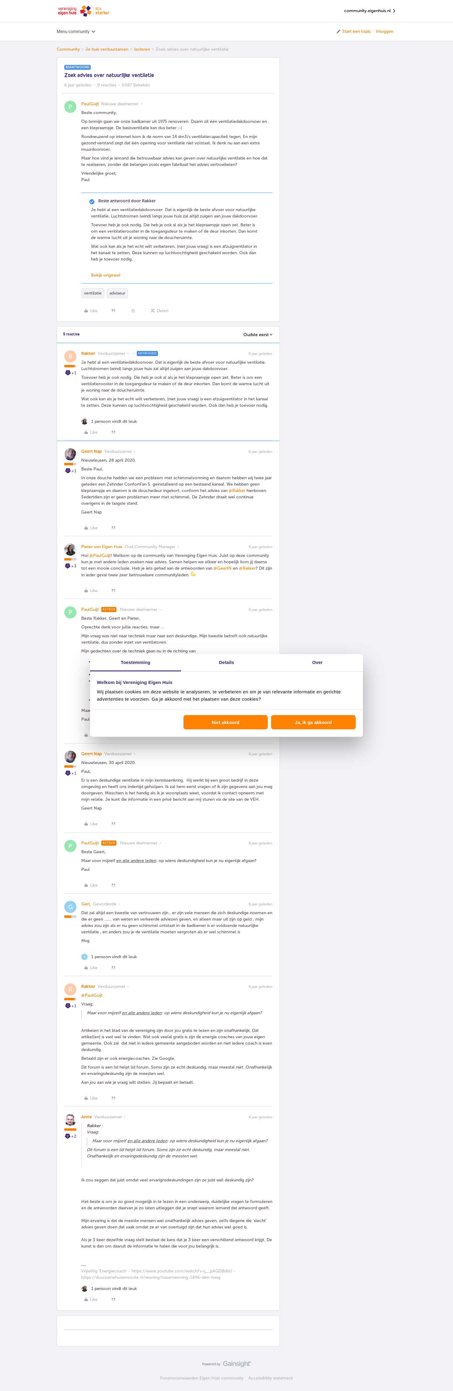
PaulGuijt (90, 103)
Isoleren (142, 49)
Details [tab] (226, 662)
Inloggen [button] (384, 31)
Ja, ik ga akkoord (313, 722)
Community (68, 49)
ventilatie (93, 293)
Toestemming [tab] (135, 662)
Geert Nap (91, 451)
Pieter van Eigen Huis (101, 546)
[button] (353, 31)
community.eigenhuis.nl (370, 11)
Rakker (88, 353)
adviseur (117, 293)
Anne (86, 1117)
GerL (86, 904)
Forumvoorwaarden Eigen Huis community (201, 1378)
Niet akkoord (225, 722)
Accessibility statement (270, 1378)
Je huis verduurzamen (107, 49)
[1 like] (109, 421)
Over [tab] (317, 662)
